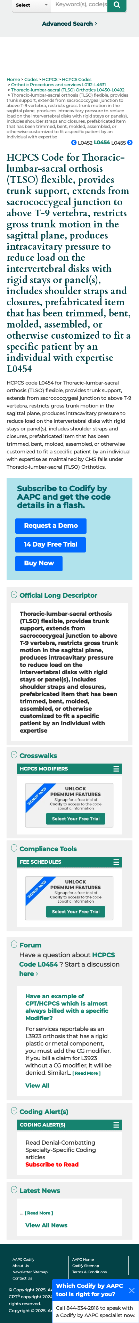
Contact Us (22, 1278)
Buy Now (39, 563)
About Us (21, 1266)
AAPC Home (83, 1259)
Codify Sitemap (85, 1266)
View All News (46, 1225)
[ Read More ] (86, 1073)
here (26, 974)
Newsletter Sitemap (30, 1272)
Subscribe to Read (52, 1164)
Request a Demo (51, 526)
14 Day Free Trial (50, 544)
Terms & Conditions (89, 1272)
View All (37, 1085)
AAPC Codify (23, 1259)
